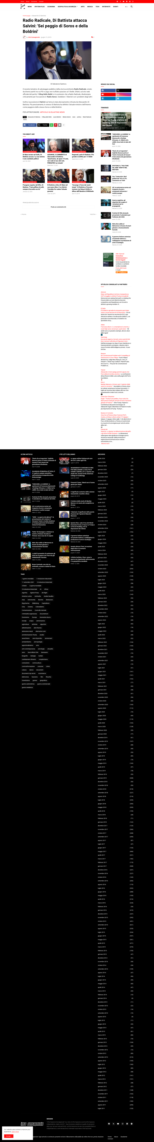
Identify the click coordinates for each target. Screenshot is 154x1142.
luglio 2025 (115, 492)
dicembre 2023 (115, 561)
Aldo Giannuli (120, 254)
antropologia (38, 642)
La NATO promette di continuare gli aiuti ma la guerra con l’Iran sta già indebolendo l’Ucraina (43, 555)
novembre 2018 (115, 785)
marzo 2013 (115, 1035)
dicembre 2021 (115, 650)
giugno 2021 (115, 672)
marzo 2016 (115, 903)
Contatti (41, 1)
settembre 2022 (115, 617)
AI (40, 589)
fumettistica (26, 680)
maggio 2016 (115, 896)
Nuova (24, 214)
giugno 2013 (115, 1024)
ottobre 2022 (115, 613)
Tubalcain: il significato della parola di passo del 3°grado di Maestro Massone (82, 514)
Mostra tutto (105, 443)
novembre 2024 (115, 521)
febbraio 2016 (115, 907)
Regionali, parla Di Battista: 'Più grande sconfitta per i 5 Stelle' (83, 156)
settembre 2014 (115, 969)
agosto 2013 (115, 1017)
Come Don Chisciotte (107, 396)
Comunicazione (27, 610)
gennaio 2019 (115, 778)
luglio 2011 (115, 1109)
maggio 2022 (115, 631)
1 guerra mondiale (27, 579)
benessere (44, 652)
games (35, 680)
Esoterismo (25, 617)
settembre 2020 (115, 705)
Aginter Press (34, 593)
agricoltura (25, 624)
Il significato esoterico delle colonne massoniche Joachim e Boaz (82, 493)
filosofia (48, 677)
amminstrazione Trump (29, 635)
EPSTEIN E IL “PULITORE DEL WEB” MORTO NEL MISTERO (120, 167)
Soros (25, 119)
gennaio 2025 (115, 514)
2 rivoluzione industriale (44, 582)
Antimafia (38, 596)
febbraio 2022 (115, 642)
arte (37, 645)
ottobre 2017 (115, 833)
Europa (34, 617)
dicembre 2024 (115, 517)
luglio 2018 (115, 800)
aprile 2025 (115, 503)
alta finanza (38, 628)
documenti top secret (28, 673)
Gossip (24, 621)
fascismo (35, 677)
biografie (25, 656)
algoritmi (43, 624)
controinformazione (28, 666)
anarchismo (26, 638)
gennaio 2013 (115, 1042)
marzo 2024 (115, 550)
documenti (39, 670)
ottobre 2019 (115, 745)
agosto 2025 (115, 488)
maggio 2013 (115, 1028)
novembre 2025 (115, 477)
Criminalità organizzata (29, 614)
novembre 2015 (115, 918)
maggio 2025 (115, 499)
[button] (126, 7)
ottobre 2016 (115, 877)
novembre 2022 (115, 609)
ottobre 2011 (115, 1098)
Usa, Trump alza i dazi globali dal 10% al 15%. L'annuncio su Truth (119, 178)
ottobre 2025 (115, 481)
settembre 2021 (115, 661)
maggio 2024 (115, 543)
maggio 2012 (115, 1072)
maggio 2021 (115, 675)
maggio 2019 (115, 763)
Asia (23, 600)
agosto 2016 (115, 885)
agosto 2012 (115, 1061)
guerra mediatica (27, 687)
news (73, 117)
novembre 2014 (115, 962)
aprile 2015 (115, 943)
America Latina (27, 596)
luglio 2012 (115, 1064)
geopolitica (43, 680)
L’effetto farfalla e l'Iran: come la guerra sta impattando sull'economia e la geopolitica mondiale (83, 559)
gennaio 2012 (115, 1087)
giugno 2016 (115, 892)
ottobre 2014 (115, 965)
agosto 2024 (115, 532)
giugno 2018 (115, 804)
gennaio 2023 (115, 602)
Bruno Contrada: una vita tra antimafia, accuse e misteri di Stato (43, 565)
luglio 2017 (115, 844)
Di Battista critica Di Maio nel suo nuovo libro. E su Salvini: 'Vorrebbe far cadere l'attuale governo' (57, 188)
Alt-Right (44, 593)
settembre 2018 (115, 793)
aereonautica (40, 621)
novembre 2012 (115, 1050)
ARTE (82, 6)
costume (40, 666)
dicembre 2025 (115, 473)
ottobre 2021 (115, 657)
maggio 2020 (115, 719)
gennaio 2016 (115, 910)
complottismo (43, 659)
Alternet (103, 292)
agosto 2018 (115, 796)
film (42, 677)
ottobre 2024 (115, 525)
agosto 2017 (115, 841)
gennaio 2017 (115, 866)
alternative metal (27, 631)
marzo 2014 (115, 991)
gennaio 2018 (115, 822)
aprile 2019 (115, 767)
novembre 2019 (115, 741)
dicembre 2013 (115, 1002)
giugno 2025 (115, 495)
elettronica (25, 677)
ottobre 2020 (115, 701)
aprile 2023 (115, 591)
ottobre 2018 (115, 789)
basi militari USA (33, 652)
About (27, 1)
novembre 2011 (115, 1094)
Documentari (44, 614)
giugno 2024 (115, 539)
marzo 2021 (115, 683)
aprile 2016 (115, 899)
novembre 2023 (115, 565)
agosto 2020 (115, 708)
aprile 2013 (115, 1031)
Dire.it (103, 382)
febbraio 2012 (115, 1083)
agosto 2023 (115, 576)
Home (22, 1)
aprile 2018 (115, 811)
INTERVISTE (106, 6)
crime (48, 666)
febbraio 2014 (115, 995)
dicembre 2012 (115, 1046)
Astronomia (31, 600)
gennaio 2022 (115, 646)
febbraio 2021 (115, 686)
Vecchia (92, 214)
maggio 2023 (115, 587)
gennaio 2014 (115, 998)
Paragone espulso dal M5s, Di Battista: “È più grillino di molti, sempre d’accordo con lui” (33, 187)
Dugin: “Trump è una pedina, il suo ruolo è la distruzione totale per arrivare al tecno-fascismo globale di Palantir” (116, 401)
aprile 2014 (115, 987)
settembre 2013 (115, 1013)
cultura (24, 670)
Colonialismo (40, 607)
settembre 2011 (115, 1101)
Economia (51, 6)
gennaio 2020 (115, 734)
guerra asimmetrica (28, 684)
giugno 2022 (115, 627)
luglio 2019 (115, 756)
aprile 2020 (115, 723)
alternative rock (41, 631)
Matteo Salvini (67, 117)
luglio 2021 (115, 668)
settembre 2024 (115, 528)
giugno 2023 (115, 583)
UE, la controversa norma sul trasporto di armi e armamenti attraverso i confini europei (121, 190)
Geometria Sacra (45, 617)
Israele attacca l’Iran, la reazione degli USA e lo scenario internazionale (81, 548)
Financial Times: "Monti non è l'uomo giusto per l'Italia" (83, 483)
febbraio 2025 (115, 510)
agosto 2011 (115, 1105)
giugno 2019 (115, 760)
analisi (42, 635)
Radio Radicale (87, 117)
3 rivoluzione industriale (29, 589)
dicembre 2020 (115, 694)
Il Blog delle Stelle (47, 117)
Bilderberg (35, 603)
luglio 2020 (115, 712)
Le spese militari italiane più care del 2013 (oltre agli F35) (82, 459)
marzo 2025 (115, 506)
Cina (23, 607)
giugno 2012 (115, 1068)
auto (23, 652)
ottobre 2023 (115, 569)
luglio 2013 (115, 1020)
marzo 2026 (115, 462)
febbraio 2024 (115, 554)
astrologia (41, 649)
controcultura (36, 663)
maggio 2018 (115, 807)
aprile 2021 (115, 679)
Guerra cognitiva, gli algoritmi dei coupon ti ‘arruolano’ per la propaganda (119, 203)
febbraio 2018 (115, 818)
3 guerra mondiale (35, 586)
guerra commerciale (43, 684)
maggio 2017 (115, 852)
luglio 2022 (115, 624)
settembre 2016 (115, 881)
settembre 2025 (115, 484)
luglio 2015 (115, 932)
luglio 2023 (115, 580)
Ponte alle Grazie (121, 268)
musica (90, 6)
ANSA (103, 325)
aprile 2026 (115, 459)
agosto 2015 (115, 929)
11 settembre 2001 (28, 582)
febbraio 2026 (115, 466)
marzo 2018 (115, 815)
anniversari (48, 638)
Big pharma (25, 603)
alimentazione (26, 628)
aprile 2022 (115, 635)
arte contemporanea (28, 649)
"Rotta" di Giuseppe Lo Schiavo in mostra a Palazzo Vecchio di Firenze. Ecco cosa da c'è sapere (43, 534)
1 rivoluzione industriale (44, 579)
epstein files (40, 6)
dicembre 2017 (115, 826)
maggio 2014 (115, 984)
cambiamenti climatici (29, 659)
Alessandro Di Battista (39, 16)
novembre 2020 (115, 697)
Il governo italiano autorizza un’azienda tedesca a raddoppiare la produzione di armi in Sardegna (121, 239)
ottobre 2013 (115, 1009)
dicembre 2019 (115, 738)
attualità (50, 649)
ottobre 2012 (115, 1053)
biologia (33, 656)
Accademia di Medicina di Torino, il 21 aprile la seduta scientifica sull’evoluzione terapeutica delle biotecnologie (43, 474)
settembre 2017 (115, 837)
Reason (103, 353)
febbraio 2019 (115, 774)
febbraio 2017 (115, 862)
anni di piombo (37, 638)
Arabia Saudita (48, 596)
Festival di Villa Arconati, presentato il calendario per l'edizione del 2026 (121, 215)
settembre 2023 (115, 572)
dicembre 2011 (115, 1090)
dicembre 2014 (115, 958)
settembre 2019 (115, 749)
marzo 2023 (115, 594)
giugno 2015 (115, 936)
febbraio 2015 (115, 951)
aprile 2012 (115, 1076)
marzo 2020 (115, 727)
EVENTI (115, 6)
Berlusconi (49, 600)
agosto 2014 (115, 973)
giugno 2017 (115, 848)
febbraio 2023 (115, 598)
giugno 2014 (115, 980)
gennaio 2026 (115, 470)
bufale (41, 656)
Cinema (30, 607)
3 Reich (24, 586)
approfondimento (27, 645)
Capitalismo (45, 603)
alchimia (34, 624)
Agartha (24, 593)
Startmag (104, 337)
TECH (97, 6)
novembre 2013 (115, 1006)
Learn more (15, 1132)
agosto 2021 (115, 664)
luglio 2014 (115, 976)
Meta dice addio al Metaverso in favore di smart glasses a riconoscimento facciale (121, 227)
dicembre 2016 (115, 870)
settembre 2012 (115, 1057)
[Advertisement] (116, 46)
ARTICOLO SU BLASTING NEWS (52, 112)
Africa (46, 589)
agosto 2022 (115, 620)
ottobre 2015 (115, 921)
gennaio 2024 (115, 558)
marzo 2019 (115, 771)
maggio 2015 (115, 940)
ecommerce (42, 673)
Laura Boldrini (57, 117)
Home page (26, 16)
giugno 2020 (115, 716)
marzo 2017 (115, 859)
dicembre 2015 (115, 914)
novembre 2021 (115, 653)
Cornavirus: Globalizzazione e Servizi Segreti (121, 258)
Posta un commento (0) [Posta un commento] (58, 207)
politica (79, 117)
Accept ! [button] (8, 1136)
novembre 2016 (115, 874)
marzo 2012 (115, 1079)
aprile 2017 (115, 855)
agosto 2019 (115, 752)
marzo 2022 (115, 638)
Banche (40, 600)
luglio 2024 (115, 536)
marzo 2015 (115, 947)
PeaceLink (104, 429)
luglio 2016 (115, 888)
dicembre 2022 (115, 605)
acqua (31, 621)
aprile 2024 (115, 547)
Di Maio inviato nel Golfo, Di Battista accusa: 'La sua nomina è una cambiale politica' (34, 157)
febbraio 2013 (115, 1039)
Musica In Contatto (107, 413)
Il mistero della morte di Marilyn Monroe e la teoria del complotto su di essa (82, 503)
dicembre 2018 (115, 782)
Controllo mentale (40, 610)
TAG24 (103, 370)
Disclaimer (34, 1)
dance (31, 670)
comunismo (25, 663)
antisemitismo (26, 642)
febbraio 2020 (115, 730)
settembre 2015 (115, 925)
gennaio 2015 (115, 954)
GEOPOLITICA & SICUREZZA (67, 6)
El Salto (103, 308)
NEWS (30, 6)
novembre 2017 (115, 829)
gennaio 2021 (115, 690)
